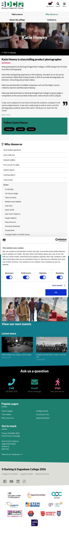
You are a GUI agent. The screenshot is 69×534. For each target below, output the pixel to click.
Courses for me (42, 414)
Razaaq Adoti (9, 230)
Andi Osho (8, 206)
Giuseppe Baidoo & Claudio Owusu (17, 234)
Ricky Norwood (10, 222)
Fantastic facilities (9, 160)
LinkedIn (20, 129)
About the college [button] (17, 20)
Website (31, 129)
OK (56, 292)
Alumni (13, 52)
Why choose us (8, 418)
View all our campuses (12, 454)
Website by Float (42, 474)
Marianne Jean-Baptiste (13, 202)
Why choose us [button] (52, 14)
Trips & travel (8, 180)
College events (42, 411)
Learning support (9, 175)
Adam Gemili (9, 210)
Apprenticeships (42, 418)
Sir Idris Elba (9, 189)
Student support (8, 170)
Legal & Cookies (26, 474)
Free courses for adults (11, 165)
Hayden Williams (11, 218)
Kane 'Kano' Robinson (12, 214)
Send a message (13, 436)
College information (10, 474)
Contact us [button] (51, 20)
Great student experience (12, 150)
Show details (57, 285)
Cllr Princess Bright (11, 193)
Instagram (9, 129)
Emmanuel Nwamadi (12, 226)
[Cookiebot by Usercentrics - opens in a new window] (56, 240)
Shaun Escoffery (10, 197)
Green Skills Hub (9, 155)
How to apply (7, 411)
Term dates (6, 414)
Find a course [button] (17, 14)
